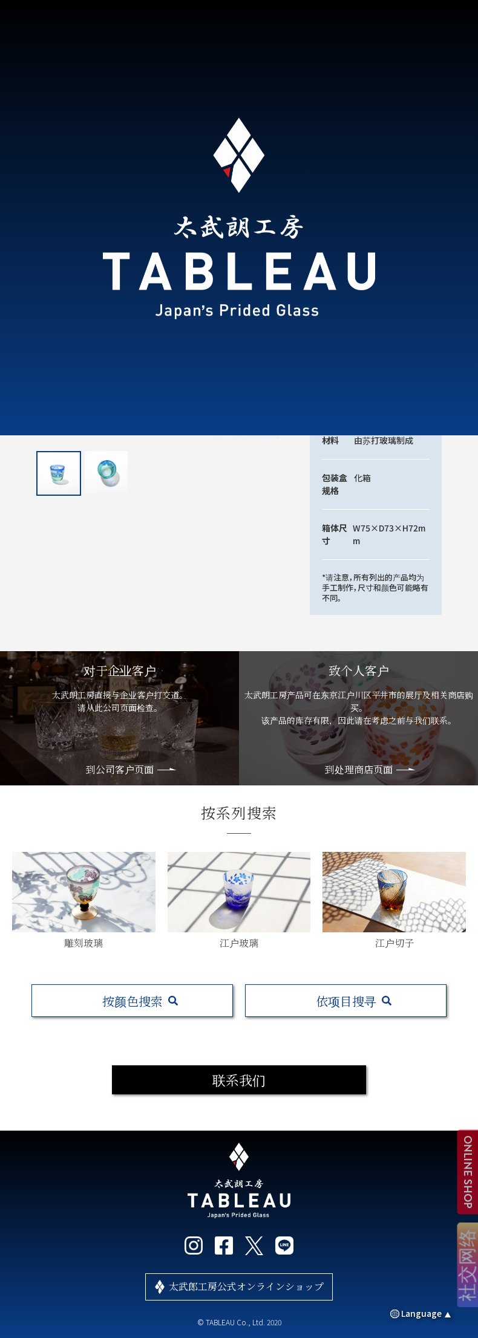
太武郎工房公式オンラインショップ (246, 1286)
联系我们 (239, 1079)
